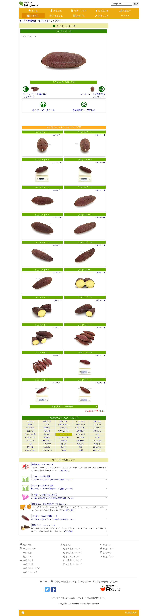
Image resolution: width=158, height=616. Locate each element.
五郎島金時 (80, 431)
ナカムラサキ (63, 437)
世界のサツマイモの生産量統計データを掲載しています (52, 489)
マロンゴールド (30, 450)
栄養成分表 (102, 11)
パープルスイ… (47, 441)
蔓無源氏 (47, 437)
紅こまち (97, 444)
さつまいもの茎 (30, 434)
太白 (97, 434)
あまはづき (47, 421)
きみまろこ (63, 428)
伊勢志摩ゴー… (63, 424)
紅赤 (30, 444)
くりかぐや (97, 428)
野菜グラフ (28, 556)
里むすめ (47, 434)
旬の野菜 (27, 553)
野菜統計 (125, 11)
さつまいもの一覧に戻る (43, 110)
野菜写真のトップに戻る (84, 110)
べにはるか (47, 447)
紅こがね (80, 444)
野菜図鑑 (56, 11)
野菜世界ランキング (72, 564)
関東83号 (47, 428)
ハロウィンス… (30, 441)
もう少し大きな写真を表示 (63, 82)
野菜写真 (33, 16)
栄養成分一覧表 (30, 572)
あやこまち (63, 421)
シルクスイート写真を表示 (35, 94)
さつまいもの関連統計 (41, 476)
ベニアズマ (47, 444)
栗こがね (30, 431)
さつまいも (97, 431)
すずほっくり (80, 434)
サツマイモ (43, 21)
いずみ (47, 424)
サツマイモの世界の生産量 (43, 486)
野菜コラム (56, 16)
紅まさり (64, 447)
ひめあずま (63, 441)
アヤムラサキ (80, 421)
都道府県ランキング (72, 560)
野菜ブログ (102, 16)
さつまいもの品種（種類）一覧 (44, 516)
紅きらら (64, 444)
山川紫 (80, 450)
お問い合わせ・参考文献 (105, 581)
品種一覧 (79, 16)
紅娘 (80, 447)
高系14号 (47, 431)
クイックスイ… (80, 428)
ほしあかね (97, 447)
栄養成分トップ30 (31, 568)
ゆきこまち (97, 450)
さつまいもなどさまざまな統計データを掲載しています (52, 480)
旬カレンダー (79, 11)
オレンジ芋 (97, 424)
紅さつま (30, 447)
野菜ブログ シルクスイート (43, 525)
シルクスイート (28, 97)
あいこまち (30, 421)
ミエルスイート (47, 450)
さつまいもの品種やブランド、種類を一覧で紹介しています (53, 519)
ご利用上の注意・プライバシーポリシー (71, 581)
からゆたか (30, 428)
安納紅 (30, 424)
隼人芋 (97, 437)
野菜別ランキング (71, 556)
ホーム (33, 11)
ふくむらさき (97, 441)
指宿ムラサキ (80, 424)
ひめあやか (80, 441)
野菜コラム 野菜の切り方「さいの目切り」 (50, 504)
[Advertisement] (64, 119)
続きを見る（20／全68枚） (74, 406)
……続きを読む (63, 470)
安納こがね (97, 421)
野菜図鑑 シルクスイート (43, 464)
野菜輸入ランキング (72, 553)
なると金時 (80, 437)
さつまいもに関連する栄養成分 (44, 495)
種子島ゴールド (30, 437)
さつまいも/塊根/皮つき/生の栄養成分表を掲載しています (52, 498)
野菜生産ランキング (72, 549)
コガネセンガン (63, 431)
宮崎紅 (63, 450)
